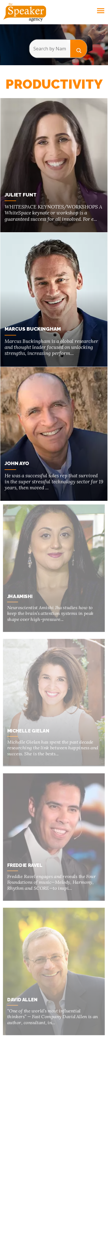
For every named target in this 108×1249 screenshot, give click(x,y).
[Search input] (49, 48)
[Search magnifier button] (78, 48)
